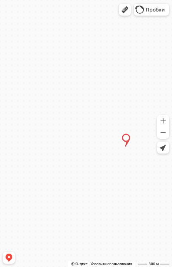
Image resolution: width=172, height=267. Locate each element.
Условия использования (111, 264)
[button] (125, 10)
